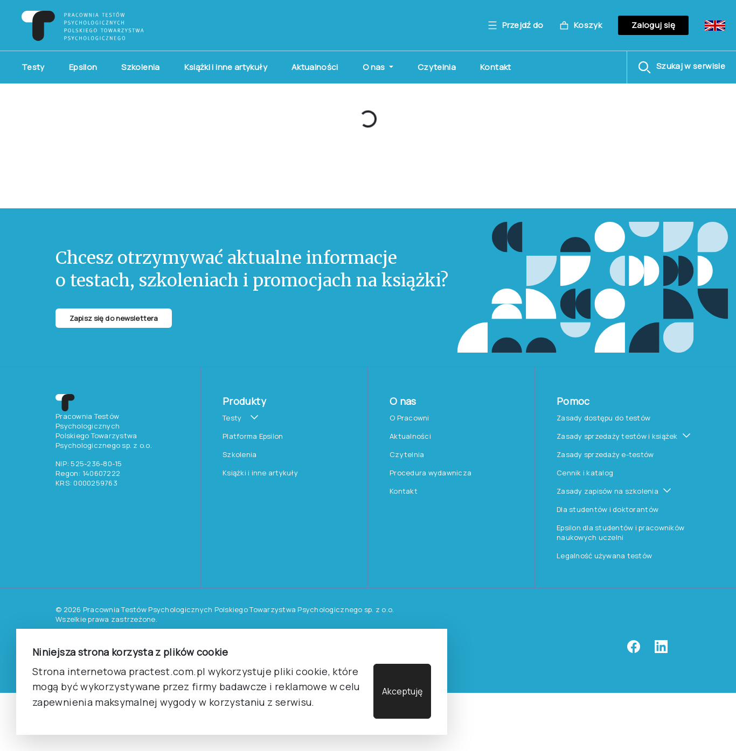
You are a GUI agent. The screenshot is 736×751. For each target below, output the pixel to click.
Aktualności (314, 67)
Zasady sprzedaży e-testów (605, 454)
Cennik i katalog (585, 473)
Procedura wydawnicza (430, 473)
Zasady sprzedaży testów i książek (617, 436)
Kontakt (495, 67)
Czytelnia (437, 67)
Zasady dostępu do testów (603, 418)
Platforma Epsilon (253, 436)
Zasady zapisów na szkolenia (607, 491)
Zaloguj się (653, 25)
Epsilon (83, 67)
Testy (33, 67)
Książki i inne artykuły (225, 67)
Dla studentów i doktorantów (607, 509)
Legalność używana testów (604, 555)
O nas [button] (375, 67)
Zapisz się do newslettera (114, 318)
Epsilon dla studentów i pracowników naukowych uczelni (620, 532)
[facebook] (633, 650)
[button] (681, 67)
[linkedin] (661, 650)
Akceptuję (402, 691)
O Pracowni (409, 418)
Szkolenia (140, 67)
